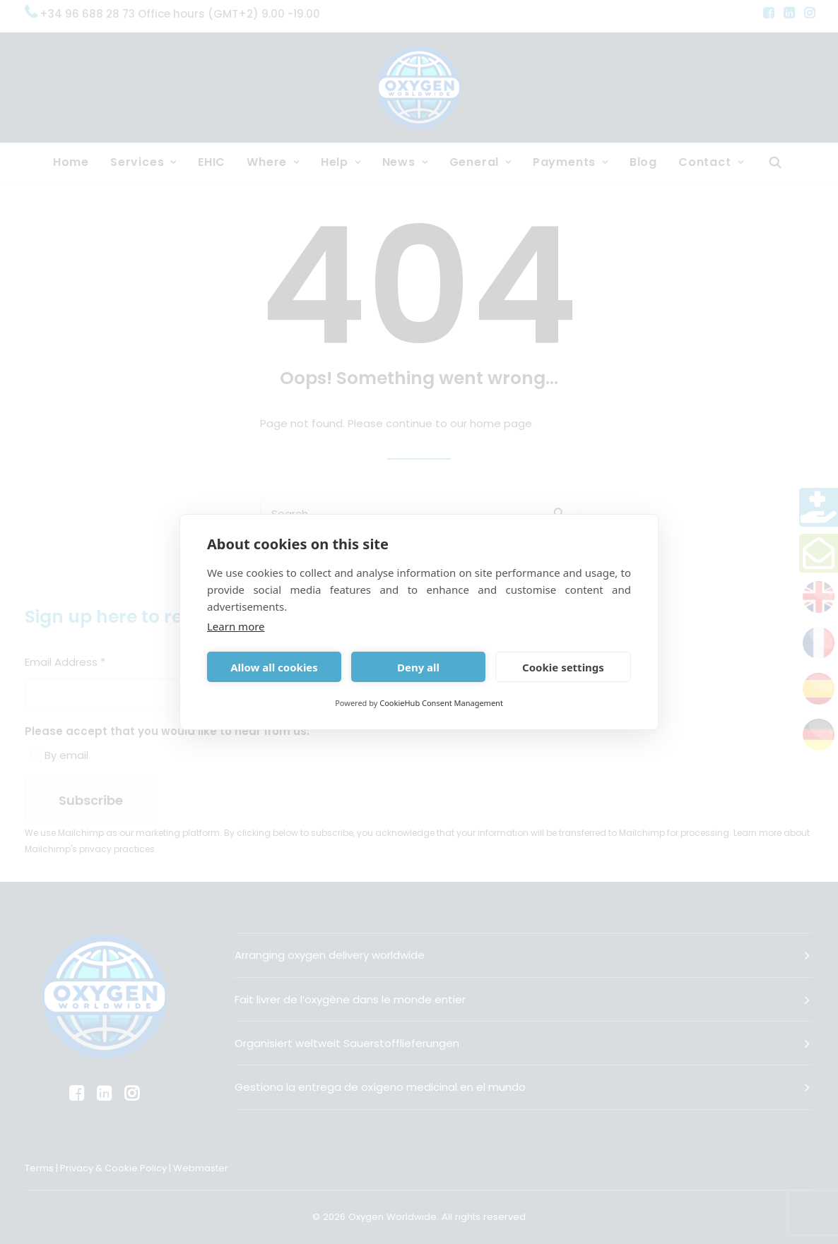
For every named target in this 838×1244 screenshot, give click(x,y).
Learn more (236, 626)
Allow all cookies (274, 667)
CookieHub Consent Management (441, 703)
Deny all (418, 667)
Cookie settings (563, 667)
